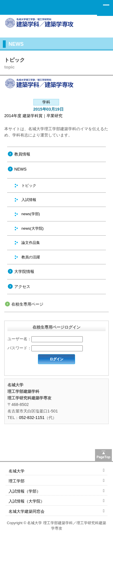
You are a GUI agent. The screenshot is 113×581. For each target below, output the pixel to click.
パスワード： (19, 348)
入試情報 (28, 200)
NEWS (20, 169)
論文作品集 (30, 242)
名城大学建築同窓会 (27, 511)
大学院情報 (24, 271)
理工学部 (17, 481)
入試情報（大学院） (27, 501)
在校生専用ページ (27, 304)
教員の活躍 (30, 257)
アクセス (22, 286)
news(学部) (30, 214)
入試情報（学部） (25, 491)
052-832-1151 (32, 417)
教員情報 (22, 154)
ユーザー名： (19, 339)
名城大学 (17, 471)
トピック (28, 185)
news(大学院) (32, 228)
